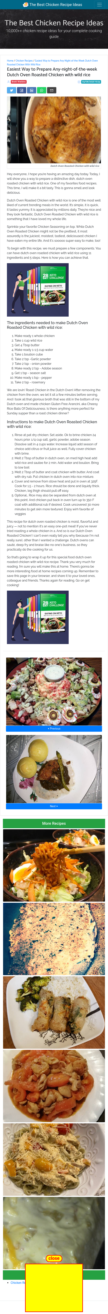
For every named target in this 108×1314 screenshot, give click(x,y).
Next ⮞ (54, 806)
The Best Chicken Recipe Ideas (52, 5)
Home (10, 61)
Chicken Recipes (24, 61)
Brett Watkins (19, 82)
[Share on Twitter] (11, 90)
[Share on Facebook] (21, 90)
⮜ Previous (54, 728)
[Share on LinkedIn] (31, 90)
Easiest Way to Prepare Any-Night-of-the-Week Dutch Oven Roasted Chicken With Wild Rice (52, 63)
